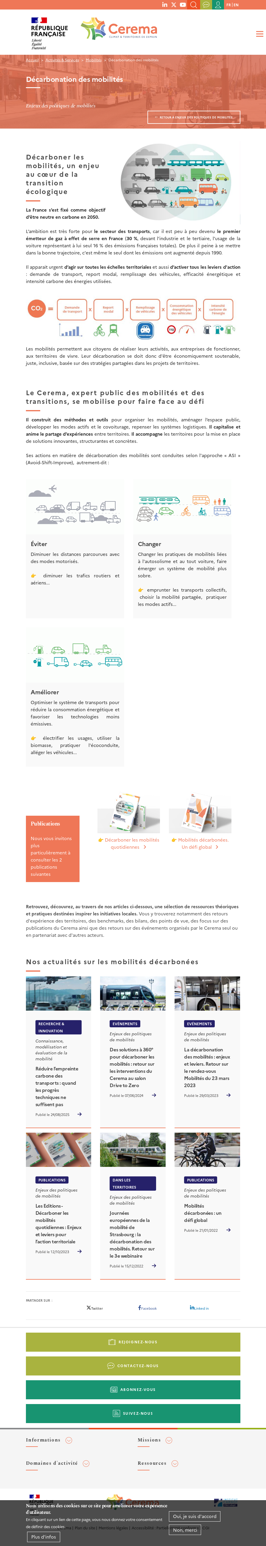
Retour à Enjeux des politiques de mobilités (196, 117)
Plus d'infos (43, 1537)
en (236, 4)
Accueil (32, 59)
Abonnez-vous (138, 1389)
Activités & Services (62, 59)
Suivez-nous (138, 1413)
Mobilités (94, 59)
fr (228, 4)
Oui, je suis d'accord (195, 1516)
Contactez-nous (138, 1365)
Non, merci (185, 1530)
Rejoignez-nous (138, 1341)
